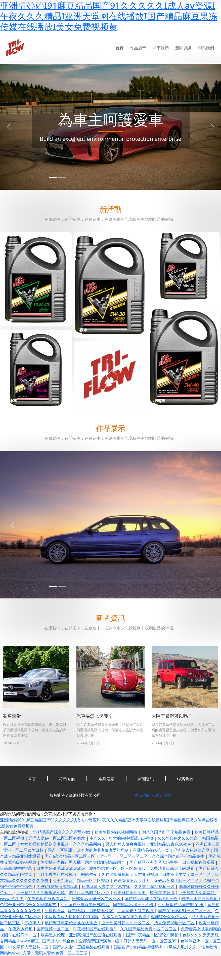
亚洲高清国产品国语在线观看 (95, 935)
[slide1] (53, 178)
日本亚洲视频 (146, 874)
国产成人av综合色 (59, 941)
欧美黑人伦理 (53, 935)
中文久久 (98, 838)
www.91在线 (12, 898)
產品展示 (106, 779)
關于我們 (161, 48)
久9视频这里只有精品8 (57, 886)
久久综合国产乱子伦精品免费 (178, 856)
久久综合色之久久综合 (178, 838)
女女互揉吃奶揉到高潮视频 (45, 844)
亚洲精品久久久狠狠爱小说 (41, 892)
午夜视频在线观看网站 (48, 898)
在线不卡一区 (24, 935)
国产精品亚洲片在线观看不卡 (151, 898)
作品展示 (138, 48)
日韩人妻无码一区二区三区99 (150, 941)
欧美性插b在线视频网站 (116, 832)
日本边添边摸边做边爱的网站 (102, 850)
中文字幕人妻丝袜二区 (29, 947)
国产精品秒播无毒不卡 (133, 904)
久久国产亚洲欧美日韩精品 (85, 904)
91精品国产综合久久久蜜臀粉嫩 (62, 832)
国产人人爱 (63, 947)
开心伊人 (32, 923)
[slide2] (62, 178)
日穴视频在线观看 (198, 862)
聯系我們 (206, 48)
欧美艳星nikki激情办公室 (91, 910)
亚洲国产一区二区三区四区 (124, 856)
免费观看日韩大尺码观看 (172, 868)
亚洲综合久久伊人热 (169, 916)
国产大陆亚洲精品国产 (105, 862)
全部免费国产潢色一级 (99, 941)
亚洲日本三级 (208, 844)
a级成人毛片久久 (182, 947)
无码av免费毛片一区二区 (177, 880)
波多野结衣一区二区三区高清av (118, 868)
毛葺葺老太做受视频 (136, 910)
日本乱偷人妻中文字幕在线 (106, 886)
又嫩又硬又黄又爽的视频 (125, 916)
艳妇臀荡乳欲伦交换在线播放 (71, 923)
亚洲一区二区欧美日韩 (24, 850)
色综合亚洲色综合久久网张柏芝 (28, 904)
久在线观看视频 (115, 874)
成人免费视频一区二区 (174, 923)
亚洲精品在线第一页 (151, 850)
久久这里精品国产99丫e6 (181, 904)
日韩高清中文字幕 (16, 868)
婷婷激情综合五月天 (132, 880)
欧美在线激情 (162, 892)
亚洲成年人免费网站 (197, 892)
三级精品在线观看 (93, 947)
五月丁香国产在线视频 (57, 874)
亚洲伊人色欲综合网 (192, 850)
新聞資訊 (183, 48)
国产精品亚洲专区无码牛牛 (154, 862)
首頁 (119, 48)
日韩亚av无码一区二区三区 (96, 898)
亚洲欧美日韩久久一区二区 (126, 923)
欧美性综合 (63, 880)
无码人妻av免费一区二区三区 (62, 953)
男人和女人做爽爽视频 (126, 844)
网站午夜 (89, 874)
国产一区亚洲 (60, 850)
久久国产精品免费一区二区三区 (149, 929)
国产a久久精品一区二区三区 (70, 856)
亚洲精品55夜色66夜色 (171, 844)
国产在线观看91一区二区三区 (185, 910)
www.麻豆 (29, 941)
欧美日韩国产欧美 (130, 892)
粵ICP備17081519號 (152, 795)
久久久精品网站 (87, 844)
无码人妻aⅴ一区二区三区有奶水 (57, 838)
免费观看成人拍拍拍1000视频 (72, 916)
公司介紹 (67, 779)
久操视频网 (55, 910)
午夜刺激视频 (20, 929)
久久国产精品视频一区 (154, 886)
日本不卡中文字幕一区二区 (187, 874)
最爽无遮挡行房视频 (199, 898)
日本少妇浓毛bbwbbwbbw (61, 868)
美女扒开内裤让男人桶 (61, 862)
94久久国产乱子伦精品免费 (166, 832)
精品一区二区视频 (93, 880)
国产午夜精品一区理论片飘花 (152, 935)
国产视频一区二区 (53, 929)
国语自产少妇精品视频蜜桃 (138, 947)
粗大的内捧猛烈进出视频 (131, 838)
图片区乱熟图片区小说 (89, 892)
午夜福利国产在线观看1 (95, 929)
